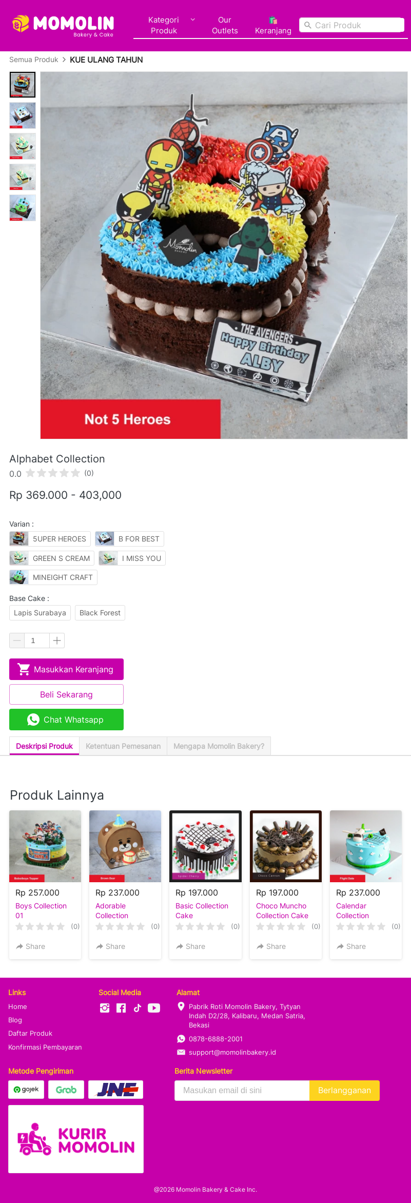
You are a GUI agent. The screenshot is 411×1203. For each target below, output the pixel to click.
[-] (105, 1008)
